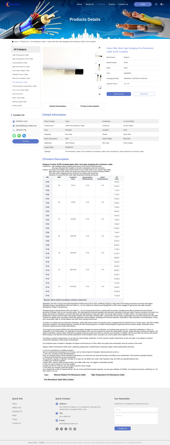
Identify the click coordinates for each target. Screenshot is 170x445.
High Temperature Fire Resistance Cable (107, 375)
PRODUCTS (24, 41)
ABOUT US (16, 408)
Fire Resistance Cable (38, 41)
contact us (123, 4)
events (112, 4)
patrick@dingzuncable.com (26, 126)
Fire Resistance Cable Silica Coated (59, 380)
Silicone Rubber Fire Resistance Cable (70, 375)
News (14, 415)
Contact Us (16, 423)
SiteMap (42, 442)
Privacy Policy (32, 442)
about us (90, 4)
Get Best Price (120, 94)
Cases (14, 419)
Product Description (90, 106)
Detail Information (58, 106)
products (101, 4)
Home (79, 4)
